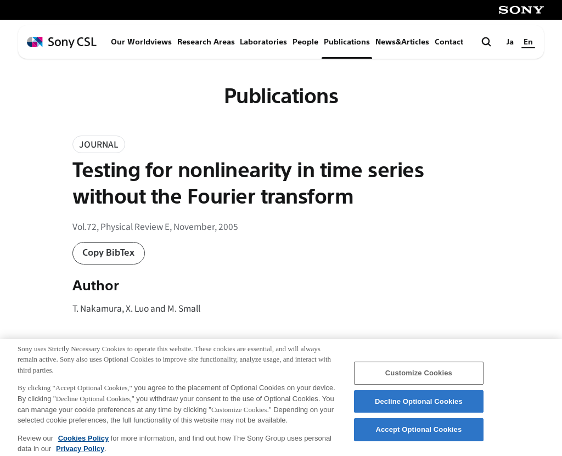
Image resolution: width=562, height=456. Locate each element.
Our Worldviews (141, 42)
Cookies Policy (83, 442)
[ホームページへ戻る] (62, 42)
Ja (510, 42)
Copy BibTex (108, 252)
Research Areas (206, 42)
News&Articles (402, 42)
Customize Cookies (418, 378)
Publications (347, 42)
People (305, 42)
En (528, 42)
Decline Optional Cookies (419, 406)
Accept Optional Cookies (418, 434)
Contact (449, 42)
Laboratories (263, 42)
